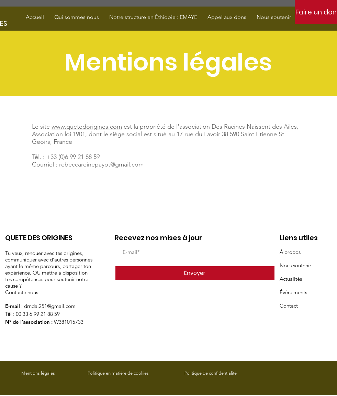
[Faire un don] (316, 12)
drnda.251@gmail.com (50, 306)
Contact (289, 305)
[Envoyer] (194, 273)
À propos (290, 252)
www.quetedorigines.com (87, 126)
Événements (293, 292)
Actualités (291, 279)
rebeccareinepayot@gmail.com (101, 164)
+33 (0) (55, 157)
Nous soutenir (295, 265)
